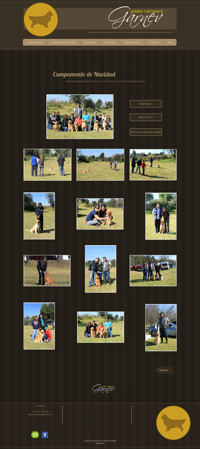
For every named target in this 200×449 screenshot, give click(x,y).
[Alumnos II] (146, 117)
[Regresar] (164, 370)
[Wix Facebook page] (45, 435)
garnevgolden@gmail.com (40, 414)
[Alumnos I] (146, 104)
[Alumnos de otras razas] (146, 132)
